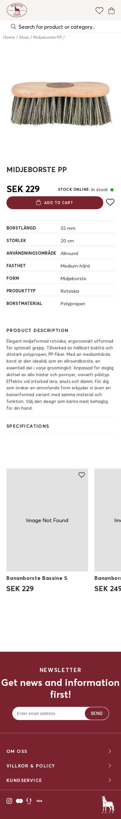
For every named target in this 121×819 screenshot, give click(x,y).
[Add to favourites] (110, 202)
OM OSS (59, 751)
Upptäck (60, 631)
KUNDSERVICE (59, 780)
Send (97, 713)
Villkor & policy (59, 766)
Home (9, 37)
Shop (24, 37)
